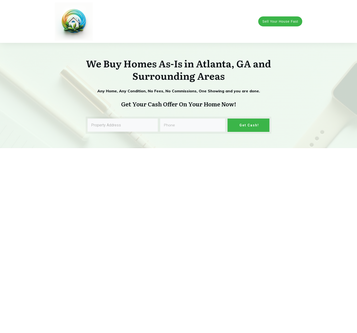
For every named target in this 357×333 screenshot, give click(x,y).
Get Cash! (248, 125)
